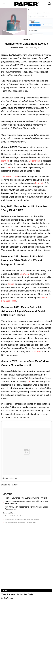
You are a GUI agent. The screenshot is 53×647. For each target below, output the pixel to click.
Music (5, 591)
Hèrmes (5, 161)
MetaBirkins (34, 161)
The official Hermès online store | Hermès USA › (20, 522)
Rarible (37, 351)
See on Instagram (10, 478)
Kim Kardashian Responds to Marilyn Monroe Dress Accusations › (26, 508)
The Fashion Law (9, 176)
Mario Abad (18, 48)
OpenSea (24, 274)
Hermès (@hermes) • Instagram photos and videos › (22, 519)
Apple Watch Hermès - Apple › (15, 516)
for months (40, 183)
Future (11, 284)
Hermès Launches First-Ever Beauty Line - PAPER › (26, 498)
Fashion (26, 40)
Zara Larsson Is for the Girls (17, 594)
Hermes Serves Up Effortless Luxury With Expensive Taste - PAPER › (26, 502)
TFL (29, 381)
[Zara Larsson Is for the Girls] (26, 576)
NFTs (8, 167)
